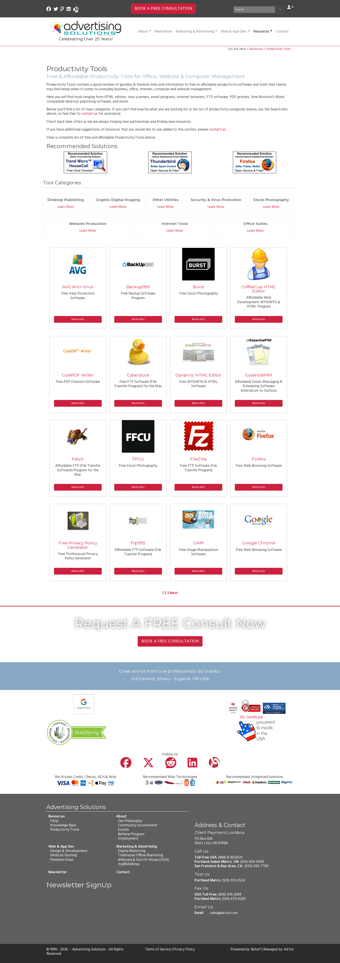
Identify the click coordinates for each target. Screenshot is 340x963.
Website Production (87, 224)
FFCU (138, 459)
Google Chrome (258, 542)
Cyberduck (138, 375)
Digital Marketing (131, 851)
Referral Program (131, 834)
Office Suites (255, 224)
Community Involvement (137, 825)
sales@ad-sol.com (224, 913)
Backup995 (138, 286)
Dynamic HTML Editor (198, 375)
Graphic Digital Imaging (118, 200)
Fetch (78, 459)
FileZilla (198, 459)
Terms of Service (158, 949)
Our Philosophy (130, 821)
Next (174, 593)
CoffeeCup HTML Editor (258, 288)
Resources (262, 31)
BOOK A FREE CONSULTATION (163, 8)
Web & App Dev (235, 31)
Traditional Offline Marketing (140, 855)
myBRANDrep (128, 864)
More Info (77, 319)
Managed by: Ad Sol (278, 949)
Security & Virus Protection (216, 200)
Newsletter (163, 31)
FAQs (54, 821)
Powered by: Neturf (245, 949)
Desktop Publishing (65, 200)
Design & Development (68, 851)
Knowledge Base (63, 825)
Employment (128, 839)
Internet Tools (175, 224)
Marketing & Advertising (196, 31)
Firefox (259, 459)
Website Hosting (63, 855)
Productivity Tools (278, 49)
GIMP (198, 542)
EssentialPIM (258, 375)
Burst (198, 286)
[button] (290, 7)
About (144, 31)
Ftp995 (138, 542)
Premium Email (61, 860)
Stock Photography (271, 200)
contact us (89, 114)
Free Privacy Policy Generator (78, 545)
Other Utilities (165, 200)
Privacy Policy (184, 949)
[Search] (254, 9)
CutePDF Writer (78, 375)
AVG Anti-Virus (77, 286)
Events (123, 830)
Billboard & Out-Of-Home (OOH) (143, 860)
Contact (282, 31)
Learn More (65, 207)
